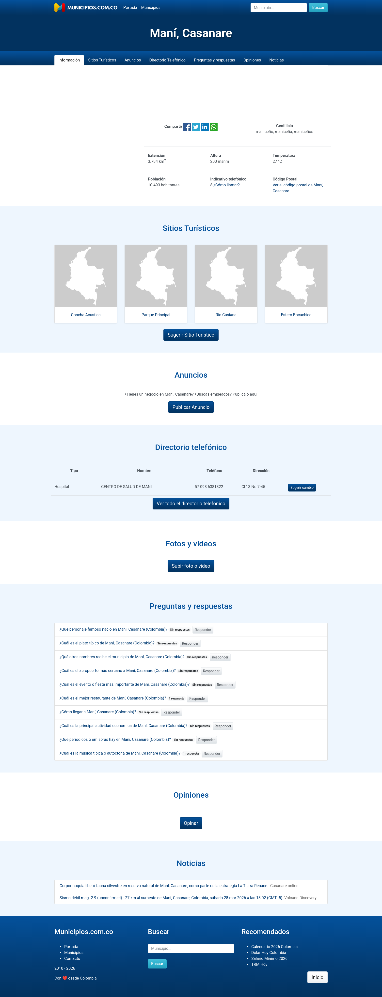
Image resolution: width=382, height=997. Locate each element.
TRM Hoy (259, 964)
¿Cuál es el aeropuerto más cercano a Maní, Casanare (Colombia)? (130, 670)
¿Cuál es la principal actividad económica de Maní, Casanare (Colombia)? (136, 725)
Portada (130, 7)
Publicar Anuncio (191, 407)
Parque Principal (156, 314)
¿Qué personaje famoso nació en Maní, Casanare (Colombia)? (125, 629)
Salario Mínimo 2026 (269, 958)
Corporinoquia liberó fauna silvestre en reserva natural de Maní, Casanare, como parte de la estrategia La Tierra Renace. (164, 885)
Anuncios (133, 60)
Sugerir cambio (302, 488)
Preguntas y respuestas (214, 60)
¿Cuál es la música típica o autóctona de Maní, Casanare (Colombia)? (130, 753)
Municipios (150, 7)
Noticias (276, 60)
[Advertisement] (191, 94)
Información (69, 60)
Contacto (72, 958)
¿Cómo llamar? (226, 185)
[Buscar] (279, 7)
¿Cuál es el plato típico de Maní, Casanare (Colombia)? (119, 643)
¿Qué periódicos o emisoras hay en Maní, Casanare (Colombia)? (127, 739)
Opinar (191, 823)
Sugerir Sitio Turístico (191, 335)
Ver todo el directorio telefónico (191, 503)
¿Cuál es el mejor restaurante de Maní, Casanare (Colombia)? (123, 698)
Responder (203, 630)
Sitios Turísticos (102, 60)
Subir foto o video (191, 566)
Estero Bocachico (296, 314)
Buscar (318, 7)
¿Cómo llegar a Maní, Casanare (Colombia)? (110, 712)
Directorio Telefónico (167, 60)
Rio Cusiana (226, 314)
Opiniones (252, 60)
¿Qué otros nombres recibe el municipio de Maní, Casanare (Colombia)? (134, 657)
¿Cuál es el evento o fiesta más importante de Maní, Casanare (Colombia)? (137, 684)
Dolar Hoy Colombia (268, 952)
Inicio (317, 977)
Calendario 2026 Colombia (274, 946)
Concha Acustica (85, 314)
